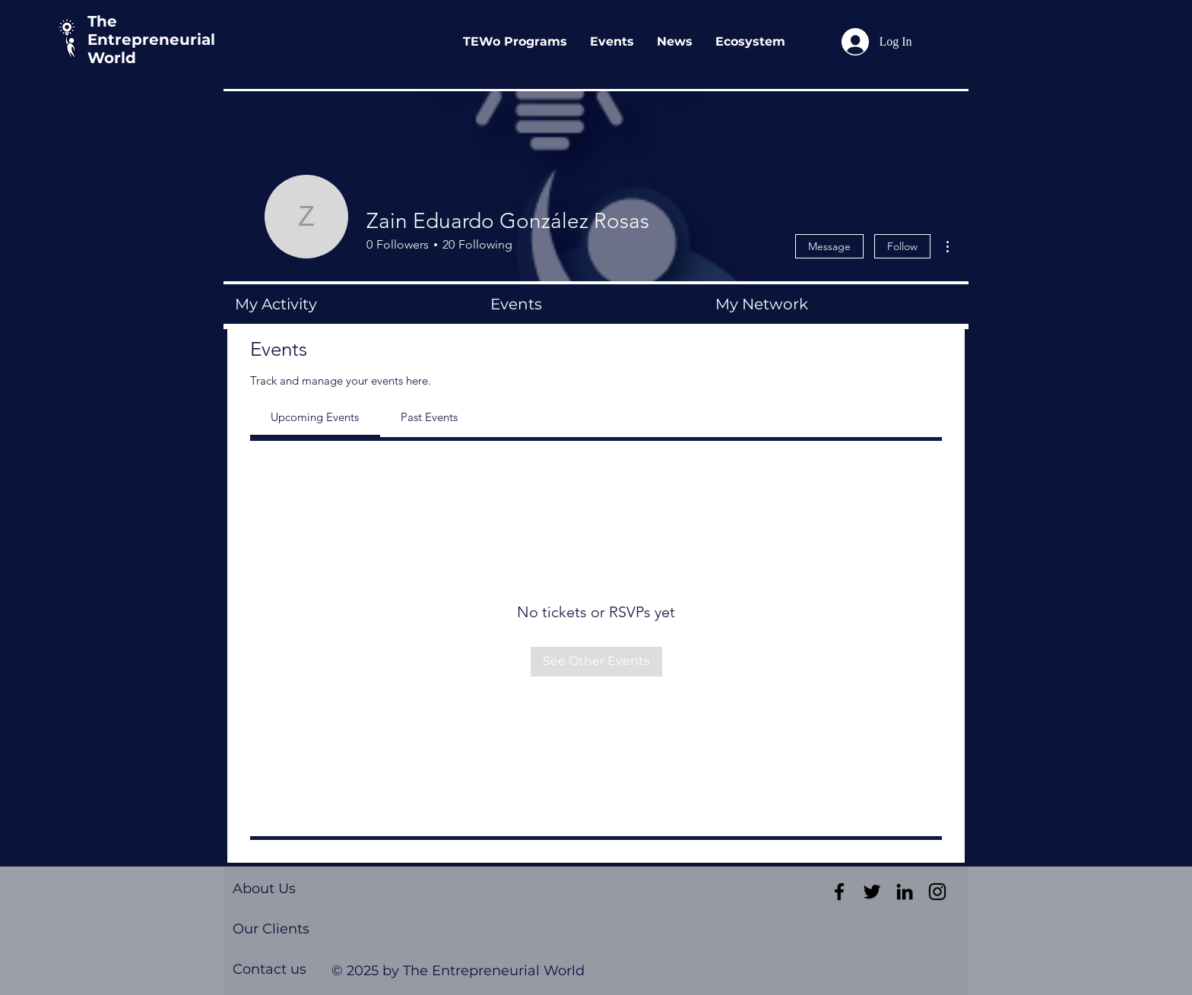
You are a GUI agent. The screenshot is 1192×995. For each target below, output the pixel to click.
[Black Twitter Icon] (872, 891)
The (102, 21)
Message (829, 246)
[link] (315, 417)
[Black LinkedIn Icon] (904, 891)
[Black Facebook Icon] (839, 891)
